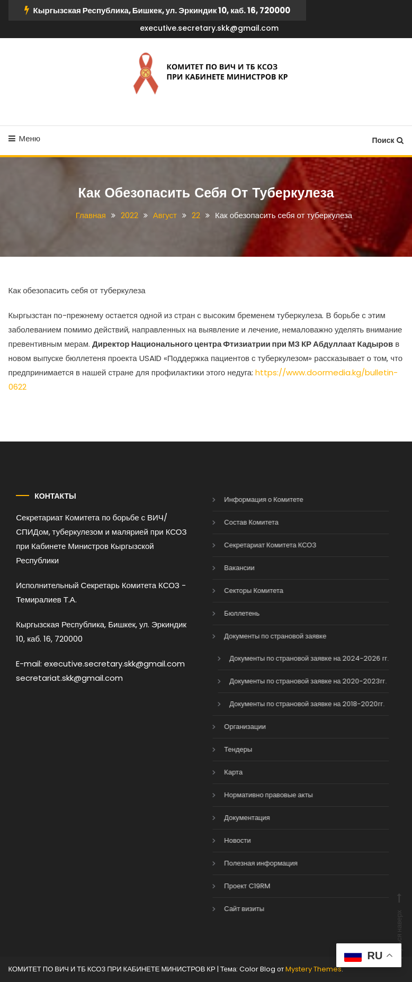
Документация (234, 818)
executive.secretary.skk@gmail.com (209, 28)
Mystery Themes (313, 969)
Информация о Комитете (250, 499)
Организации (232, 727)
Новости (224, 840)
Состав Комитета (238, 522)
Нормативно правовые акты (255, 795)
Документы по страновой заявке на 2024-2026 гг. (295, 658)
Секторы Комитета (240, 590)
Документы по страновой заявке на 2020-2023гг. (294, 681)
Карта (220, 772)
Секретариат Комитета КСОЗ (257, 545)
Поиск (388, 140)
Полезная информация (247, 863)
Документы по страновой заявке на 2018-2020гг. (293, 704)
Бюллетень (228, 613)
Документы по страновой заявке (262, 636)
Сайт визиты (231, 909)
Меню (24, 138)
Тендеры (225, 749)
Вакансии (226, 568)
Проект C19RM (234, 886)
